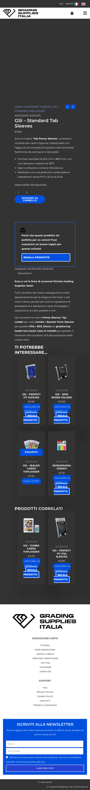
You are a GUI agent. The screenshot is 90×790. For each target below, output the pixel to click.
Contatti (69, 4)
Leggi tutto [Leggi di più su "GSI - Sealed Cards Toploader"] (31, 481)
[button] (85, 13)
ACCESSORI (31, 106)
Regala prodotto (37, 257)
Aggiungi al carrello (30, 199)
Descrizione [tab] (25, 273)
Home (18, 106)
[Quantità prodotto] (20, 192)
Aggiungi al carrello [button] (32, 409)
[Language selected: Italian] (81, 3)
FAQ (61, 4)
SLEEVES (45, 106)
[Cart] (72, 13)
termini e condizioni (70, 757)
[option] (84, 4)
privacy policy (29, 761)
